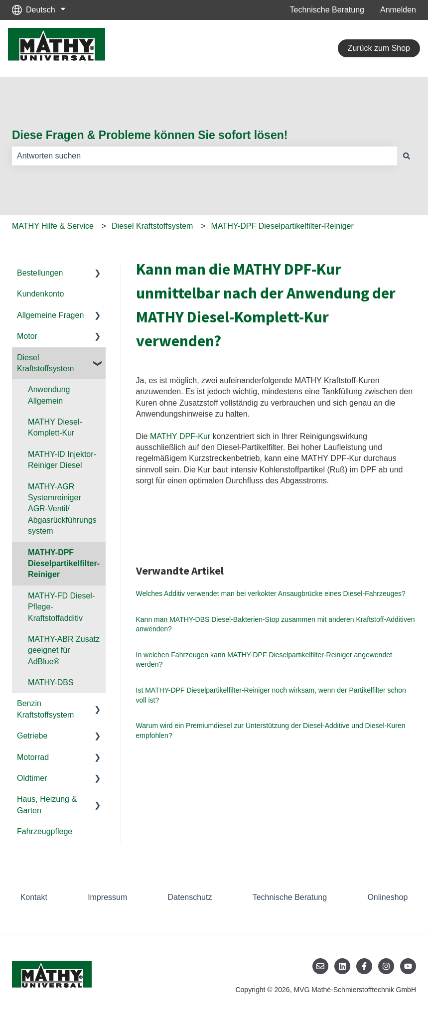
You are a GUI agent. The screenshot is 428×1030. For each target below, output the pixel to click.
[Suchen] (406, 156)
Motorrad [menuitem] (33, 757)
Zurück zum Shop (379, 48)
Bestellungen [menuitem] (40, 273)
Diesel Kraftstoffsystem (152, 226)
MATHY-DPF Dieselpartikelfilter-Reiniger (282, 226)
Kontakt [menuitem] (33, 897)
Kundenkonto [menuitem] (40, 294)
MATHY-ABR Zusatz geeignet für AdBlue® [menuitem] (64, 650)
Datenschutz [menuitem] (190, 897)
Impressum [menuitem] (107, 897)
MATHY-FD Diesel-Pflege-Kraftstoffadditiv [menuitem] (61, 606)
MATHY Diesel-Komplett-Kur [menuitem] (55, 427)
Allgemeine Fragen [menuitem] (50, 315)
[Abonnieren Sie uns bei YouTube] (408, 966)
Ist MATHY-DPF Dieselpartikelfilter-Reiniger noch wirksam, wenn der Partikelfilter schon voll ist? (271, 695)
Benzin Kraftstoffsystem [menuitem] (45, 709)
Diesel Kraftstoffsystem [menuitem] (45, 363)
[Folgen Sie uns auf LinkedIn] (342, 966)
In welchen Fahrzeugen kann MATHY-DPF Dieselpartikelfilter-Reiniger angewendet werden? (264, 660)
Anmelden (398, 9)
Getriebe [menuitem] (32, 736)
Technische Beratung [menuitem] (290, 897)
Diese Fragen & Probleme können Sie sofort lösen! (149, 135)
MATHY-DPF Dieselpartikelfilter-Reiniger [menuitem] (64, 563)
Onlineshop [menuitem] (387, 897)
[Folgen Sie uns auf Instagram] (386, 966)
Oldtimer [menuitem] (32, 778)
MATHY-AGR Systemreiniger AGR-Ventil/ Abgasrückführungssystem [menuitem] (62, 509)
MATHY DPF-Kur (180, 436)
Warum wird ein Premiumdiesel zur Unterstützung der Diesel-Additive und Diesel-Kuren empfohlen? (271, 730)
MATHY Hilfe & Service (53, 226)
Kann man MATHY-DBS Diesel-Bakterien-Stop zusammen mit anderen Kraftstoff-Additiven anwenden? (275, 624)
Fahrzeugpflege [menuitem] (44, 831)
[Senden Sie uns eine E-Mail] (320, 966)
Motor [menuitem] (27, 336)
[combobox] (204, 156)
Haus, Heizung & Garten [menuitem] (47, 804)
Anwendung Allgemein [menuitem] (49, 395)
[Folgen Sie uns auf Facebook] (364, 966)
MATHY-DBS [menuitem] (51, 682)
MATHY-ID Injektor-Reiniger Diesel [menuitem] (62, 459)
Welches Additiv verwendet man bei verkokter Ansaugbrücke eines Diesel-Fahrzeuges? (271, 593)
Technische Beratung (327, 9)
